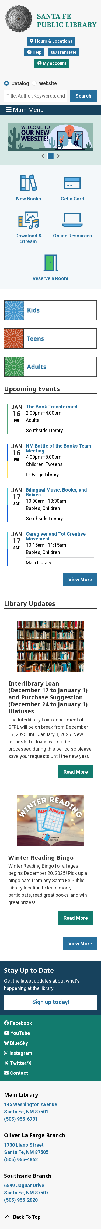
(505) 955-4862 (21, 1159)
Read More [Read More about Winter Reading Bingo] (76, 918)
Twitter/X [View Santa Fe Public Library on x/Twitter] (17, 1063)
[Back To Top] (50, 1217)
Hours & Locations (53, 41)
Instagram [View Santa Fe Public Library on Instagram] (18, 1053)
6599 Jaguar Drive (24, 1185)
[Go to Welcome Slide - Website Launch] (50, 156)
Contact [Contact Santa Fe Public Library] (16, 1073)
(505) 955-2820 (21, 1200)
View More (82, 943)
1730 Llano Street (24, 1145)
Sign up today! (50, 1002)
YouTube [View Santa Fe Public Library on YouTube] (17, 1033)
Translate (64, 52)
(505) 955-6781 (21, 1119)
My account (51, 63)
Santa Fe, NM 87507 (27, 1193)
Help (34, 52)
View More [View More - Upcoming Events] (80, 579)
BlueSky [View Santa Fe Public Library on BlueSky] (16, 1043)
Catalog (20, 83)
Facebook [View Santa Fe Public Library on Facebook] (18, 1023)
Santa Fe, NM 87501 (27, 1111)
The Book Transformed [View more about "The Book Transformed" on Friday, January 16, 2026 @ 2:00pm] (52, 406)
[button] (43, 156)
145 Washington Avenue (30, 1104)
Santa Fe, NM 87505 (27, 1152)
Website (48, 83)
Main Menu (25, 109)
